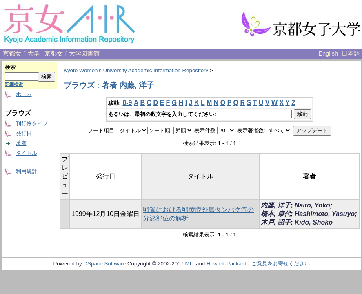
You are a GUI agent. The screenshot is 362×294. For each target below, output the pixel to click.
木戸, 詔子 (276, 222)
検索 (10, 67)
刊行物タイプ (32, 123)
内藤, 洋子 (276, 205)
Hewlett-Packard (227, 264)
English (328, 53)
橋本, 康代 (276, 213)
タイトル (26, 153)
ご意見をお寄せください (280, 264)
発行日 (24, 133)
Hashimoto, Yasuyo (325, 213)
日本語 (351, 53)
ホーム (24, 94)
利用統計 (26, 171)
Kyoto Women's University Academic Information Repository (136, 70)
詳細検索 (14, 84)
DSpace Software (104, 264)
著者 (21, 143)
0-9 (127, 102)
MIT (190, 264)
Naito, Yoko (312, 205)
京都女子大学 (22, 53)
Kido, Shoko (314, 222)
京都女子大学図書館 (72, 53)
